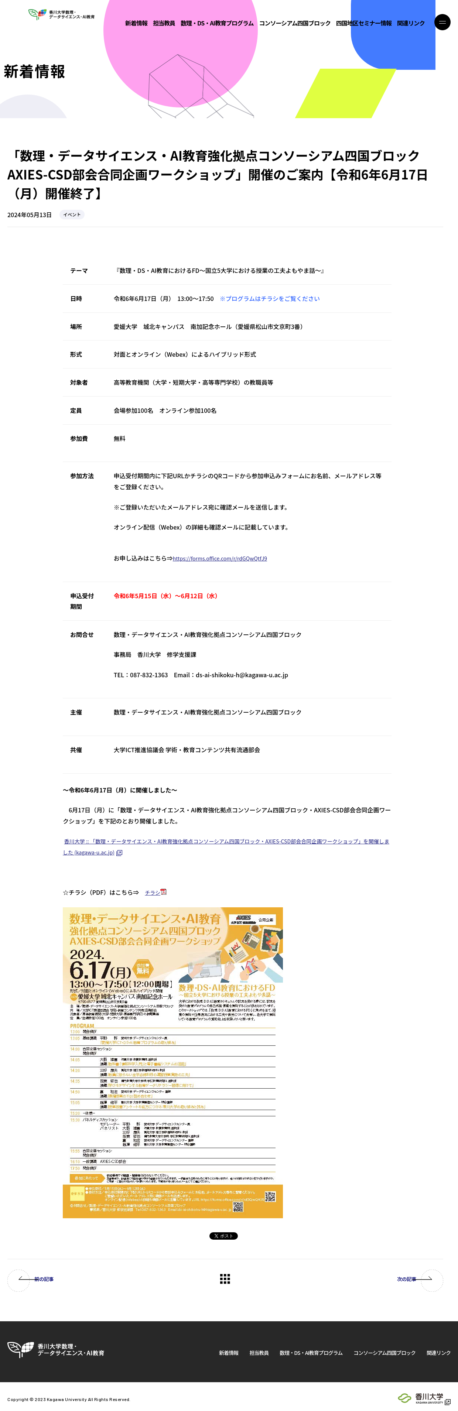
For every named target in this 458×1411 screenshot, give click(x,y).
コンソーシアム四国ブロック (295, 23)
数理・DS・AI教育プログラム (217, 23)
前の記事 (55, 1278)
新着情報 (136, 23)
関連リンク (411, 23)
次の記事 (395, 1278)
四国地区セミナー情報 (364, 23)
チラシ (154, 892)
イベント (72, 214)
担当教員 (164, 23)
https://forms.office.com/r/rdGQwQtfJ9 (227, 558)
